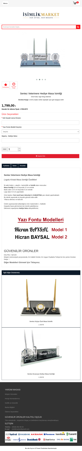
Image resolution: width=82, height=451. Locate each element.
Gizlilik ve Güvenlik (11, 403)
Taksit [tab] (14, 165)
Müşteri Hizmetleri (11, 394)
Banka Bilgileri (10, 407)
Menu (5, 3)
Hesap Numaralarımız (12, 398)
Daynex (32, 448)
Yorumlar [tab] (23, 165)
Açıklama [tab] (6, 165)
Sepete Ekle (40, 156)
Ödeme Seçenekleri (11, 412)
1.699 (41, 325)
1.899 (41, 377)
